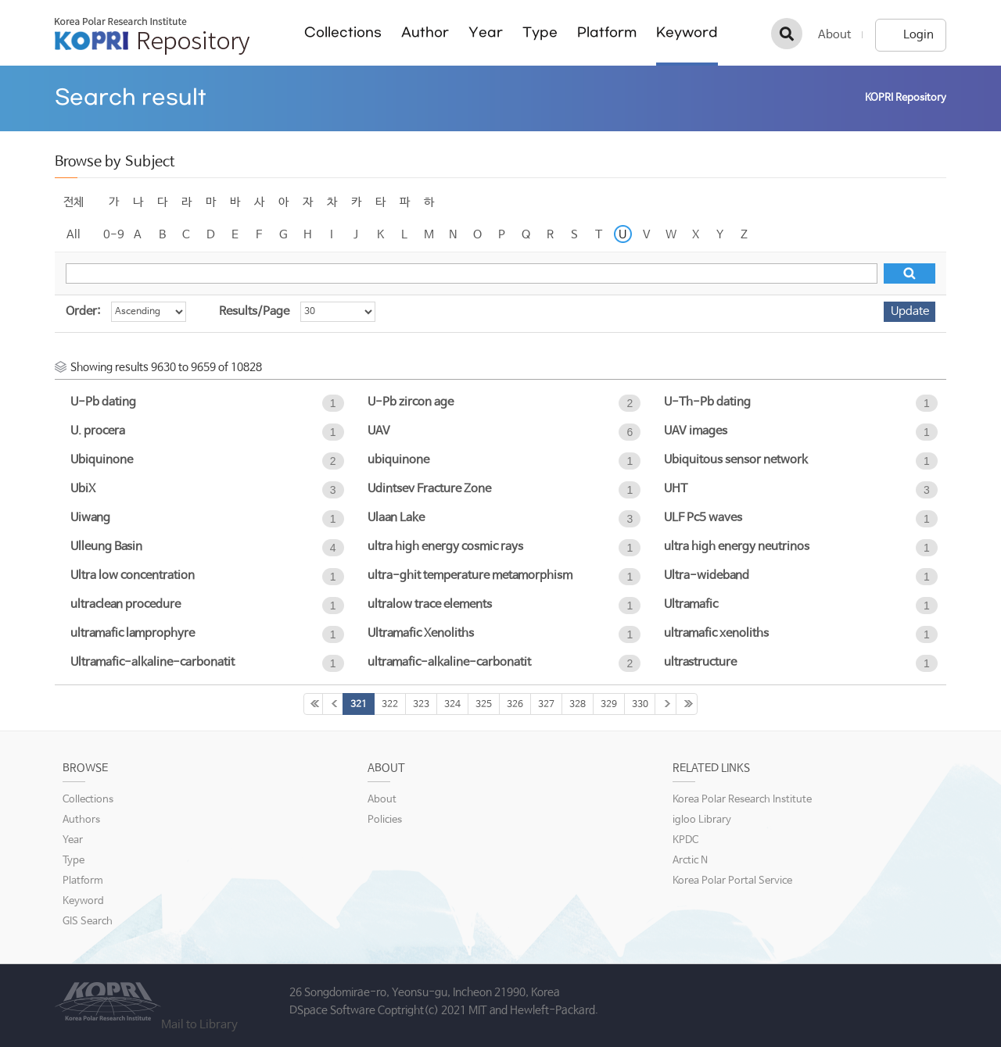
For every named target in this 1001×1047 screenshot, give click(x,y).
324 (452, 704)
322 (390, 704)
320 (333, 704)
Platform (607, 32)
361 (687, 704)
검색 (786, 33)
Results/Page (254, 311)
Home (841, 98)
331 (665, 704)
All (73, 234)
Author (425, 32)
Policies (385, 820)
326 (515, 704)
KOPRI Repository (152, 36)
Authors (81, 820)
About (834, 34)
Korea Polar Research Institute (742, 800)
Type (540, 32)
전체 (73, 202)
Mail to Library (199, 1024)
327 (546, 704)
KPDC (685, 840)
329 (609, 704)
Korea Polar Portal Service (732, 881)
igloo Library (702, 820)
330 (640, 704)
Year (485, 32)
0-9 (113, 234)
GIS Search (88, 921)
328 (577, 704)
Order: (83, 311)
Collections (343, 32)
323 (421, 704)
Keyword (687, 32)
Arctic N (690, 861)
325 (483, 704)
